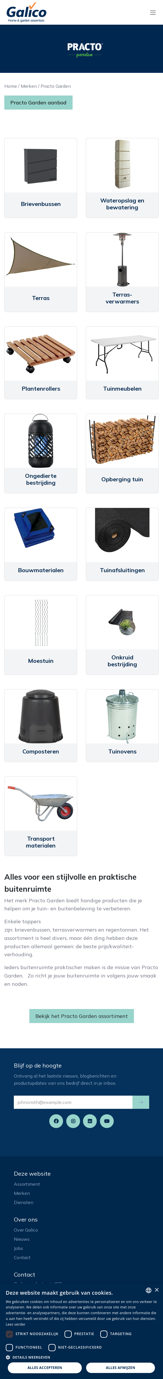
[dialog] (81, 1331)
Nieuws (22, 1239)
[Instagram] (73, 1121)
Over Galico (26, 1230)
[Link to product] (41, 165)
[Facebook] (56, 1121)
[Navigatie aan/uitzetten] (153, 12)
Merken (29, 86)
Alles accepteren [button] (44, 1367)
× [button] (156, 1290)
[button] (140, 1102)
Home (10, 86)
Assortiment (27, 1184)
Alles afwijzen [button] (120, 1367)
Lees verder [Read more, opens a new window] (16, 1324)
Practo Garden (56, 86)
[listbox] (148, 1290)
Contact (22, 1257)
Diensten (23, 1202)
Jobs (18, 1248)
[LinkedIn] (90, 1121)
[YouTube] (107, 1121)
